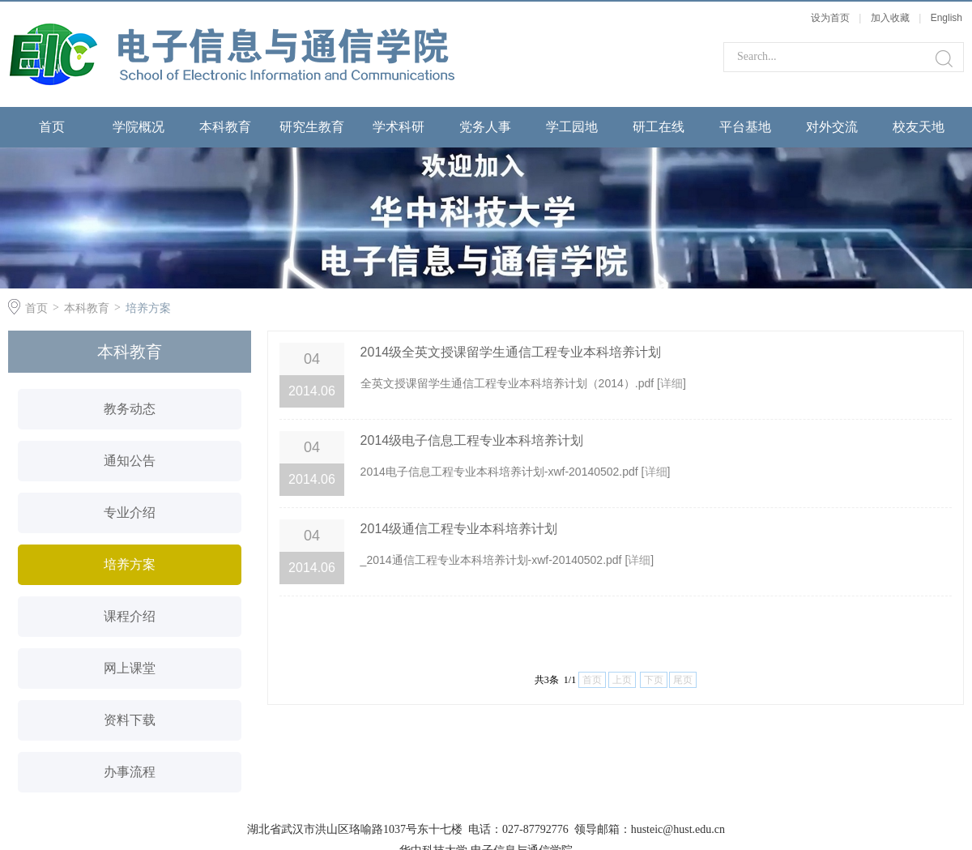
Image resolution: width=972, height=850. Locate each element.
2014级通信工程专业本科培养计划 (459, 529)
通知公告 (130, 461)
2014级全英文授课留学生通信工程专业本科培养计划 (511, 352)
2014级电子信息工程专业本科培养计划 (472, 440)
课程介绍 (130, 616)
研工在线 (658, 127)
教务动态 (130, 409)
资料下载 (130, 720)
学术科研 (398, 127)
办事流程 (130, 772)
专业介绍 (130, 512)
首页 (52, 127)
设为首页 (830, 17)
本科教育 (225, 127)
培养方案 (148, 307)
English (946, 17)
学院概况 (138, 127)
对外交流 (832, 127)
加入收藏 (890, 17)
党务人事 (485, 127)
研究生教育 (311, 127)
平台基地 (745, 127)
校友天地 (918, 127)
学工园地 (572, 127)
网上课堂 (130, 668)
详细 (671, 383)
